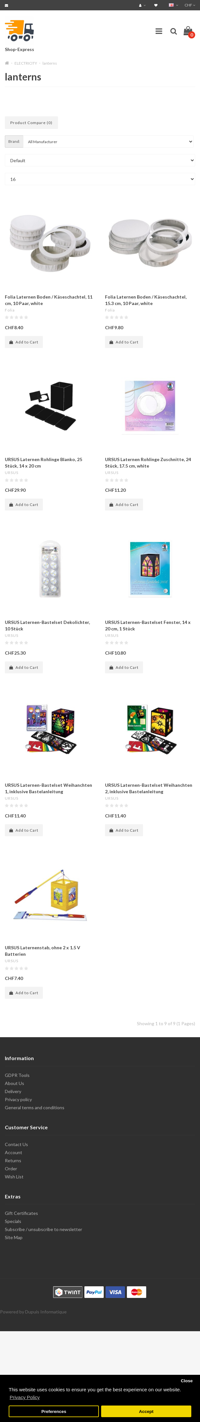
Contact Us (16, 1144)
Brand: (14, 141)
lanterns (50, 63)
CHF (190, 5)
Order (11, 1168)
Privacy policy (18, 1099)
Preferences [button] (53, 1411)
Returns (13, 1160)
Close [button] (187, 1380)
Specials (13, 1221)
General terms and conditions (34, 1107)
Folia (10, 310)
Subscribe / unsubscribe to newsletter (43, 1229)
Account (13, 1152)
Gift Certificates (21, 1213)
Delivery (13, 1091)
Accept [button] (146, 1411)
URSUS (11, 472)
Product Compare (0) (31, 122)
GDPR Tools (17, 1075)
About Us (14, 1083)
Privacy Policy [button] (25, 1397)
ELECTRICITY (25, 63)
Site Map (14, 1237)
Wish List (14, 1176)
